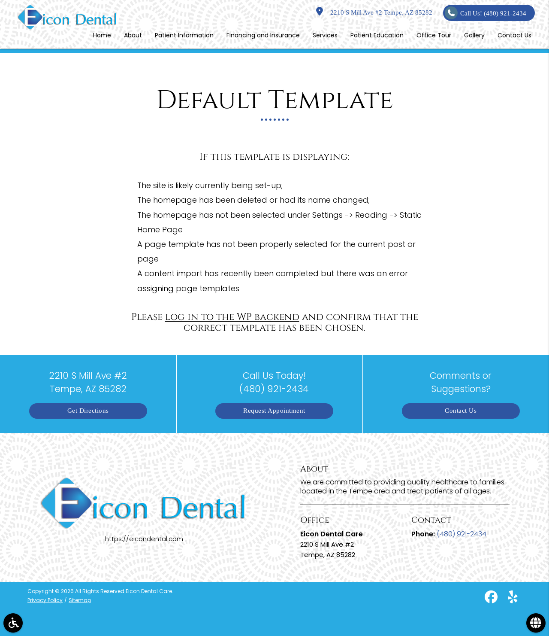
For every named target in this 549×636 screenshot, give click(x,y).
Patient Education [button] (377, 35)
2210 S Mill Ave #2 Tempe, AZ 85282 (374, 12)
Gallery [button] (474, 35)
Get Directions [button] (88, 410)
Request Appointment (274, 410)
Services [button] (325, 35)
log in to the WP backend (232, 316)
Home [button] (102, 35)
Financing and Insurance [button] (263, 35)
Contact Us (461, 410)
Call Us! (485, 12)
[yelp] (512, 598)
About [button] (133, 35)
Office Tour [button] (433, 35)
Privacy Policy (45, 600)
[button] (13, 623)
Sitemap (80, 600)
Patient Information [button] (184, 35)
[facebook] (490, 598)
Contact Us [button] (514, 35)
